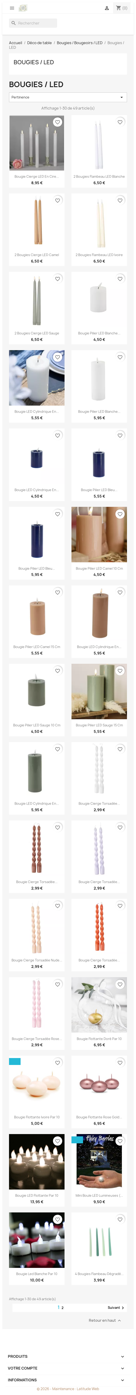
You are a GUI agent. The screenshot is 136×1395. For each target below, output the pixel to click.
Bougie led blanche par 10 (36, 1274)
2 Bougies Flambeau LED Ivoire (99, 255)
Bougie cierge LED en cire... (37, 176)
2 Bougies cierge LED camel (37, 255)
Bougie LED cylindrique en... (37, 490)
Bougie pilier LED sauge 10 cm (36, 725)
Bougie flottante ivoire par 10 (37, 1117)
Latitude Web (88, 1388)
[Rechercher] (33, 23)
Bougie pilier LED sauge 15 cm (99, 725)
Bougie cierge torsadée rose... (37, 1039)
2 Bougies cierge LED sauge (37, 333)
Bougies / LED (34, 62)
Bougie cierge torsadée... (99, 803)
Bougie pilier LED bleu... (99, 490)
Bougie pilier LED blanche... (99, 333)
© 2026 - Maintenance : (57, 1388)
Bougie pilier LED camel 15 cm (36, 647)
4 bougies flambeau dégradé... (99, 1274)
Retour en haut (105, 1321)
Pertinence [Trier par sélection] (68, 97)
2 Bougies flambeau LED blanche (99, 176)
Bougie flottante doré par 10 (99, 1039)
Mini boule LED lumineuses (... (99, 1195)
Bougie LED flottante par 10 (36, 1195)
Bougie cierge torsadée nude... (37, 960)
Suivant (117, 1308)
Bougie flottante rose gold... (99, 1117)
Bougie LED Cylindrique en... (37, 411)
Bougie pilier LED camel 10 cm (99, 568)
